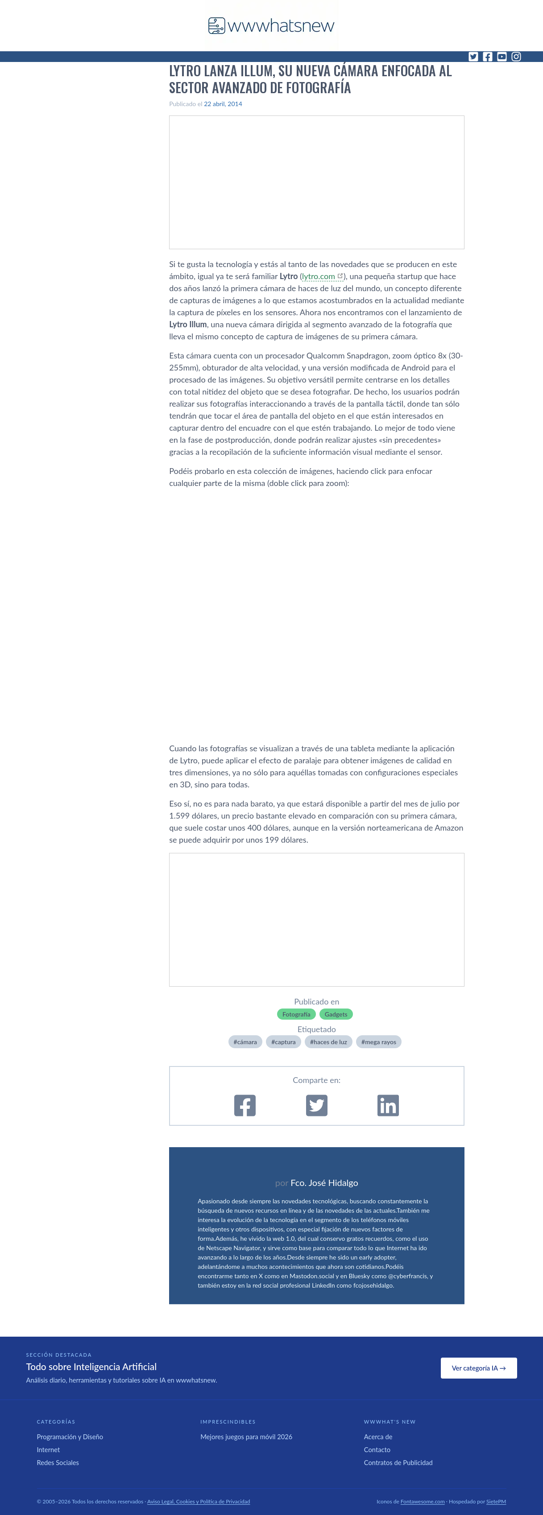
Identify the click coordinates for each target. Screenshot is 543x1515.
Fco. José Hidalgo (324, 1182)
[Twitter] (473, 56)
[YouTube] (502, 56)
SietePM (496, 1501)
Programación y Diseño (70, 1437)
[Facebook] (487, 56)
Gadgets (336, 1014)
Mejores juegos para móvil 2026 (246, 1437)
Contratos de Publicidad (398, 1462)
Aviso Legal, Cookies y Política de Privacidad (198, 1501)
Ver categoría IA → (479, 1368)
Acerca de (378, 1437)
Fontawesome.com (423, 1501)
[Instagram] (516, 56)
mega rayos (380, 1042)
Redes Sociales (58, 1462)
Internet (48, 1449)
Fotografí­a (296, 1014)
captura (285, 1042)
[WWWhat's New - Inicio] (272, 25)
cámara (247, 1042)
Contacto (377, 1449)
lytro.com (318, 276)
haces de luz (330, 1042)
